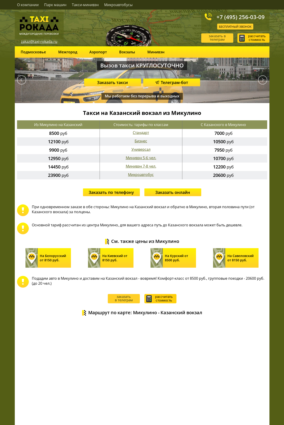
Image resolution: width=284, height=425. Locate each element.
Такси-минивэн (85, 4)
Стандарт (141, 132)
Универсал (141, 149)
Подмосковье (33, 51)
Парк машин (55, 4)
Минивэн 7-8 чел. (141, 166)
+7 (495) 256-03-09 (240, 16)
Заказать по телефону (111, 192)
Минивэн (155, 51)
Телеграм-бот (171, 82)
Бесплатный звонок (235, 27)
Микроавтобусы (118, 4)
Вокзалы (127, 51)
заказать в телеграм (217, 38)
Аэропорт (98, 51)
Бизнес (141, 140)
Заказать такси (112, 82)
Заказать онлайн (172, 192)
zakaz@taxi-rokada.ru (39, 41)
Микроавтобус (141, 174)
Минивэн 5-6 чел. (141, 157)
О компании (28, 4)
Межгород (67, 51)
